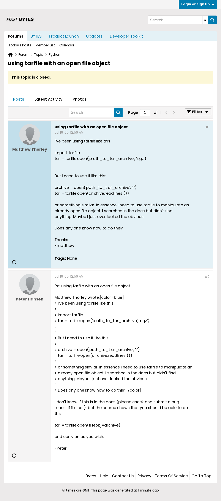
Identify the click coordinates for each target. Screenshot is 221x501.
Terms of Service (171, 476)
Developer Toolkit (126, 36)
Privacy (144, 476)
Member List (45, 45)
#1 (207, 127)
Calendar (66, 45)
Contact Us (123, 476)
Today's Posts (20, 45)
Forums (15, 36)
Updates (94, 36)
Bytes (91, 476)
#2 (207, 277)
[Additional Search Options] (205, 20)
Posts (18, 99)
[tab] (18, 99)
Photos (80, 99)
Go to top (201, 476)
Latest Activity (48, 99)
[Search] (178, 20)
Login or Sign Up (198, 4)
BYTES (36, 36)
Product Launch (64, 36)
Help (104, 476)
